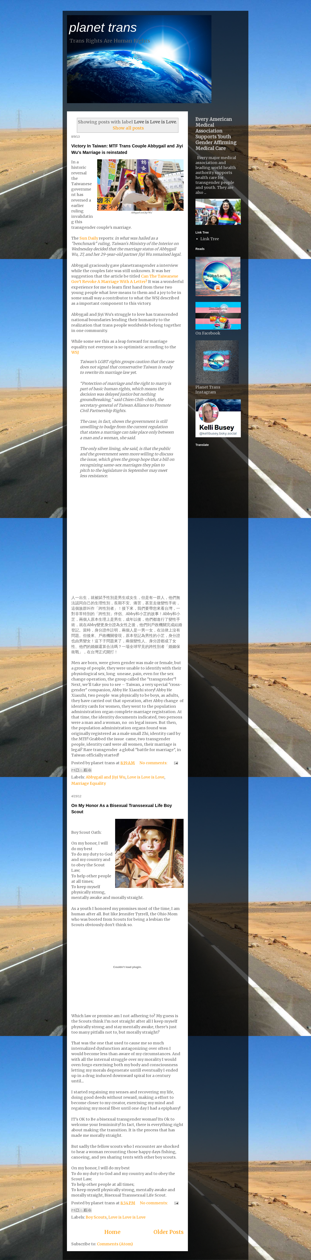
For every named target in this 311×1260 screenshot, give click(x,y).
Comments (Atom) (115, 1243)
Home (112, 1231)
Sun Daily (88, 238)
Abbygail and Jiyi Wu (105, 777)
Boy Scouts (96, 1217)
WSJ (75, 352)
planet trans (103, 27)
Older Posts (169, 1231)
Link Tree (209, 238)
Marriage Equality (88, 783)
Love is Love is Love (145, 777)
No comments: (154, 762)
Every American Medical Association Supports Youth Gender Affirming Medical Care (215, 133)
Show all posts (128, 128)
